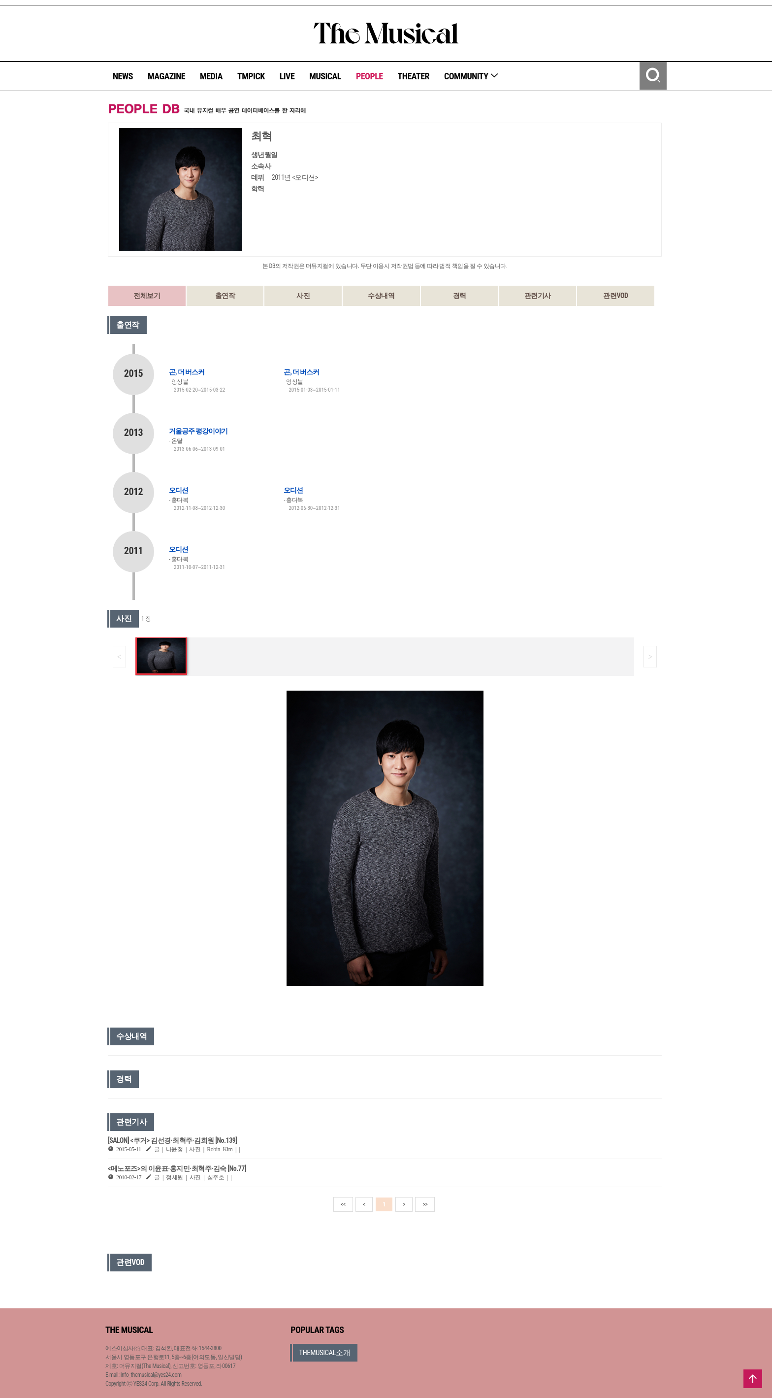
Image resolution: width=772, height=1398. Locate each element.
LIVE (287, 76)
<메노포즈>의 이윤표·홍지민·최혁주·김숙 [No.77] (177, 1168)
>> (424, 1204)
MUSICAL (325, 76)
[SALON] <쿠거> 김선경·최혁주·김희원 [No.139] (172, 1140)
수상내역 (381, 296)
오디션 (178, 490)
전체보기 (146, 296)
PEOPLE (369, 76)
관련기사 (537, 296)
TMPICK (251, 76)
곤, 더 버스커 (186, 372)
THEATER (413, 76)
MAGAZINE (166, 76)
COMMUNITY (471, 76)
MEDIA (211, 76)
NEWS (123, 76)
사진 (303, 296)
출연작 (225, 296)
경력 (459, 296)
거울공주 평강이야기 (198, 431)
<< (343, 1204)
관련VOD (615, 296)
